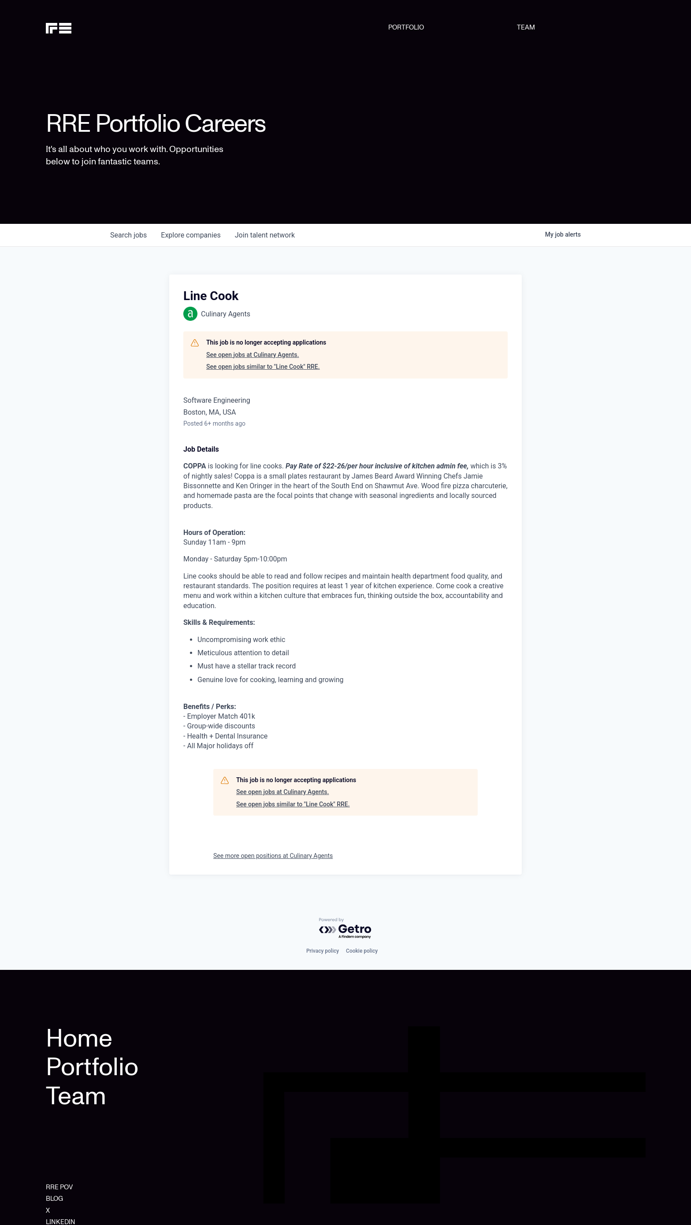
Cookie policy (362, 951)
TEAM (526, 27)
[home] (88, 27)
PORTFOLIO (406, 27)
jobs (128, 235)
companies (190, 235)
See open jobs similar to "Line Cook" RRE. (263, 366)
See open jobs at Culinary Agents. (252, 354)
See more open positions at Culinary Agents (273, 855)
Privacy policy (322, 951)
